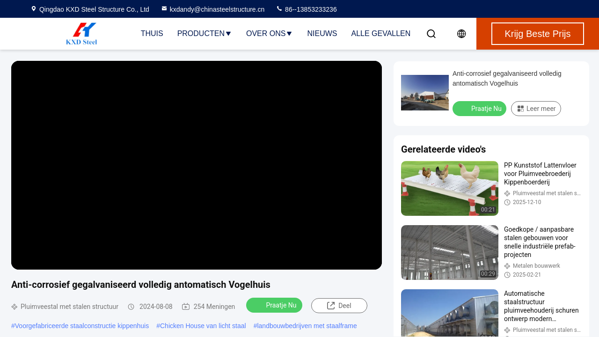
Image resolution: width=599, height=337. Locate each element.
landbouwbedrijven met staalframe (307, 326)
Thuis (152, 33)
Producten (204, 33)
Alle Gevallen (380, 33)
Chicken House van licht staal (203, 326)
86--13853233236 (306, 9)
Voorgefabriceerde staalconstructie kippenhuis (82, 326)
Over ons (269, 33)
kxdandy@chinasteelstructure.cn (213, 9)
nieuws (322, 33)
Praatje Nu (275, 304)
